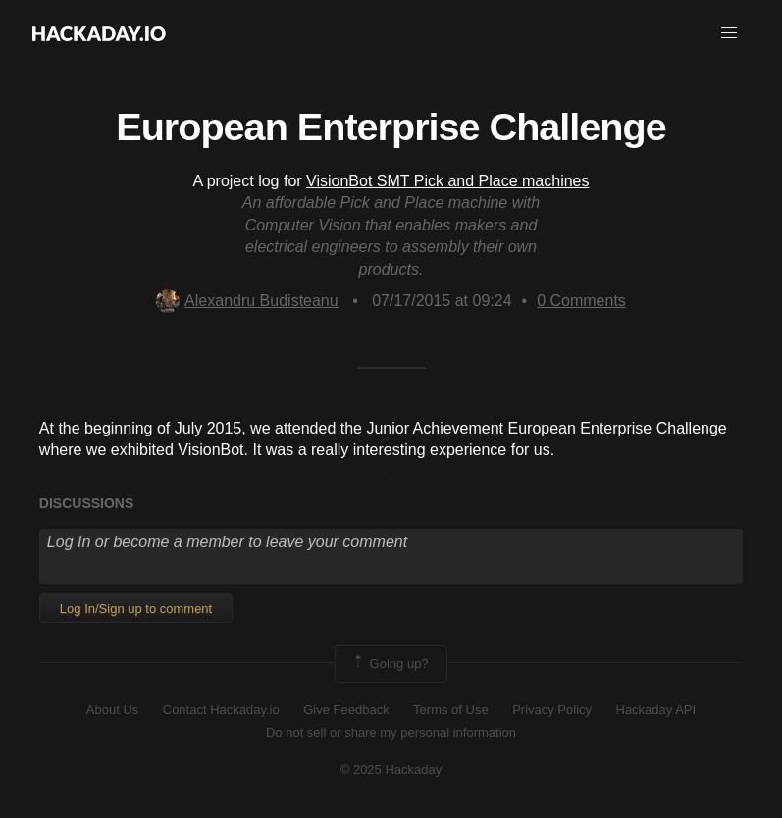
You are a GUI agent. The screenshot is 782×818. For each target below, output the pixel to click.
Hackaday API (656, 709)
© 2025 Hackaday (391, 769)
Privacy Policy (552, 709)
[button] (729, 33)
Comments (581, 300)
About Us (112, 709)
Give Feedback (346, 709)
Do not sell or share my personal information (391, 732)
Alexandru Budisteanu (247, 300)
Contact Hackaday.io (221, 709)
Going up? (389, 664)
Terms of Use (451, 709)
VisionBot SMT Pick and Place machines (447, 181)
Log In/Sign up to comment (136, 608)
